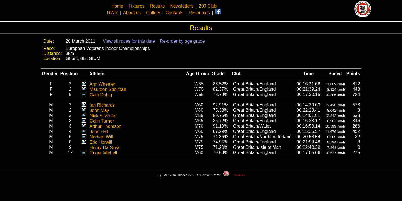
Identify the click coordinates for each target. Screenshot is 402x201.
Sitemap (239, 175)
